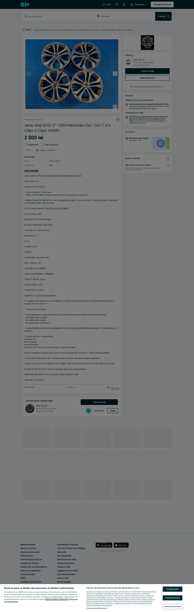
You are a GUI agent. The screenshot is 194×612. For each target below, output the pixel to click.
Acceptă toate (172, 589)
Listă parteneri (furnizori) (96, 608)
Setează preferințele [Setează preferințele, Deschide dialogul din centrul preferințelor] (172, 606)
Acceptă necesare (172, 598)
